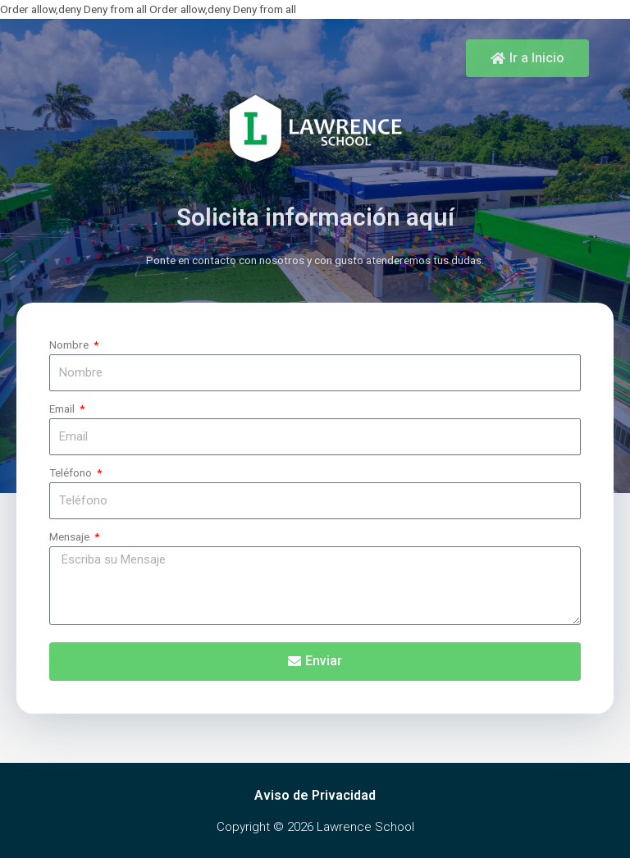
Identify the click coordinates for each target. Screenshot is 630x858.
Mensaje (70, 536)
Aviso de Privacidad (315, 795)
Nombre (70, 344)
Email (63, 408)
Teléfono (71, 472)
